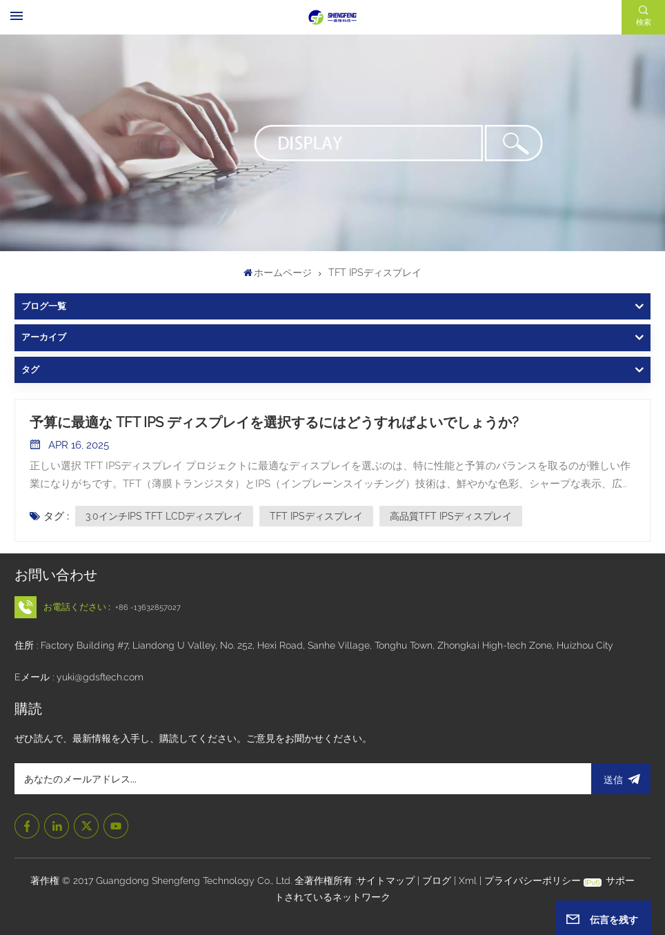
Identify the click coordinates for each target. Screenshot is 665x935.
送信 (621, 778)
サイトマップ (387, 880)
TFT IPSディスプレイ (316, 516)
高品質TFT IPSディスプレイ (451, 516)
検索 (643, 22)
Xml (468, 880)
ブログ (438, 880)
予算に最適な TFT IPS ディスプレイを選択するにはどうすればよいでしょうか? (274, 422)
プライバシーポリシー (532, 880)
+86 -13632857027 (148, 607)
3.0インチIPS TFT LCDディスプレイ (164, 516)
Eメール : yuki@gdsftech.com (78, 676)
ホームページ (278, 272)
